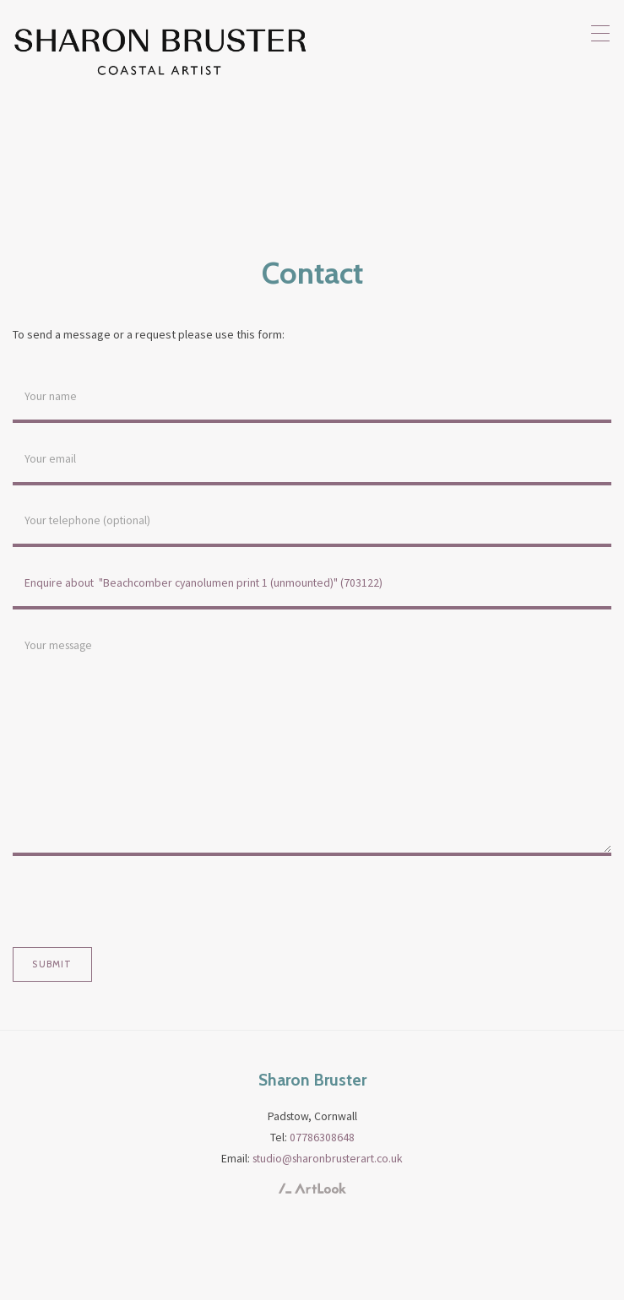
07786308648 (322, 1137)
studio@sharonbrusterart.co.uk (327, 1158)
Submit (52, 964)
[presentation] (141, 901)
